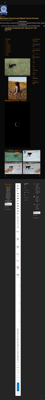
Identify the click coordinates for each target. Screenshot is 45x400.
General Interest (19, 302)
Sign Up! (18, 387)
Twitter (26, 192)
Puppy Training (19, 318)
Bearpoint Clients (19, 285)
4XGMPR (8, 52)
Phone (18, 255)
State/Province (18, 267)
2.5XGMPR (8, 47)
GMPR (7, 43)
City (18, 260)
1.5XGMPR (8, 45)
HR (6, 53)
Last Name (18, 247)
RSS (26, 200)
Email (18, 232)
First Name (18, 239)
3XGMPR (8, 49)
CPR (7, 40)
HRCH (7, 55)
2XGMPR (8, 46)
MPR (7, 42)
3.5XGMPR (8, 50)
